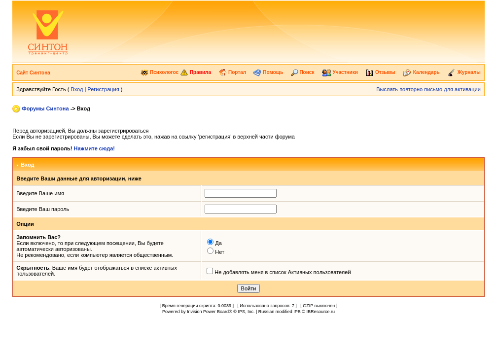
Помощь (268, 72)
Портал (232, 72)
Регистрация (103, 89)
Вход (77, 89)
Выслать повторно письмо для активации (428, 89)
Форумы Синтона (45, 108)
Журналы (464, 72)
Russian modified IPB (279, 311)
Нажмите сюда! (94, 148)
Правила (195, 72)
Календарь (421, 72)
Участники (340, 72)
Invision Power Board (208, 311)
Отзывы (380, 72)
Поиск (303, 72)
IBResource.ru (320, 311)
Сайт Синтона (33, 72)
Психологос (159, 72)
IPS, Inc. (246, 311)
